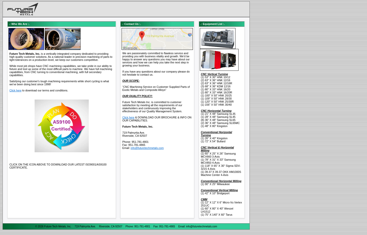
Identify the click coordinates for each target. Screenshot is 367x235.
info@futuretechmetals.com (147, 147)
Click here (15, 90)
